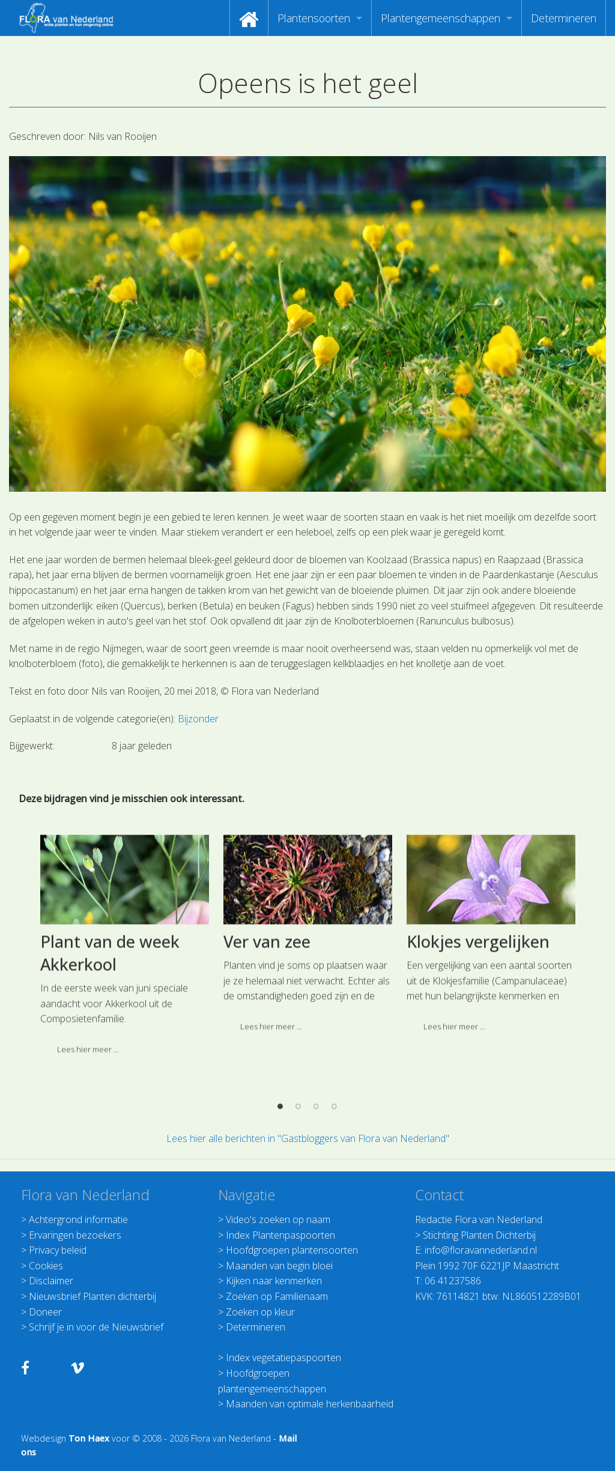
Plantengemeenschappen (440, 18)
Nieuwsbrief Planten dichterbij (92, 1296)
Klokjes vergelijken (478, 1016)
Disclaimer (51, 1280)
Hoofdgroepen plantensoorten (292, 1250)
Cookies (46, 1265)
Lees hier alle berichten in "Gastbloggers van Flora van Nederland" (307, 1138)
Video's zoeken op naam (278, 1219)
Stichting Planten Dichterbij (479, 1235)
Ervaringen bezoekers (75, 1235)
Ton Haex (88, 1438)
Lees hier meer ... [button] (271, 1101)
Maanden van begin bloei (279, 1265)
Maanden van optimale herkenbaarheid (309, 1403)
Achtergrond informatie (78, 1219)
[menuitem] (249, 18)
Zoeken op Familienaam (277, 1296)
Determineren (563, 18)
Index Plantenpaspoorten (280, 1235)
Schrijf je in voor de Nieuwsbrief (96, 1327)
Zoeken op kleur (260, 1311)
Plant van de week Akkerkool (110, 1027)
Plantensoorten (313, 18)
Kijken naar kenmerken (274, 1280)
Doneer (45, 1311)
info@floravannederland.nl (481, 1250)
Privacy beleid (57, 1250)
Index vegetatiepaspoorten (283, 1357)
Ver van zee (267, 1016)
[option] (124, 1024)
